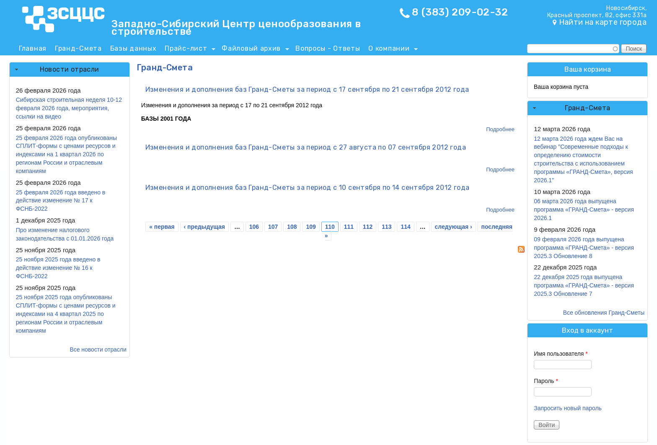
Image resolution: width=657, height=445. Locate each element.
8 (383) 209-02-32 (460, 12)
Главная (33, 48)
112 (367, 226)
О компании (391, 49)
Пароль (546, 381)
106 (254, 226)
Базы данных (133, 48)
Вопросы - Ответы (327, 48)
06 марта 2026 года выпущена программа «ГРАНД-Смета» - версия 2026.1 (584, 209)
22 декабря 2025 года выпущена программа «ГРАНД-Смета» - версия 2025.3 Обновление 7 (584, 285)
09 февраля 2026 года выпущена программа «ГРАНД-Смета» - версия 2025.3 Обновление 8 (584, 247)
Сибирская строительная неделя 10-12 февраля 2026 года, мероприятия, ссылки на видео (69, 108)
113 (386, 226)
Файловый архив (253, 49)
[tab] (69, 69)
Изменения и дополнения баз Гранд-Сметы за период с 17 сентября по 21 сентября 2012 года (307, 89)
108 (292, 226)
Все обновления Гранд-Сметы (604, 312)
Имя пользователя (560, 353)
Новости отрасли (69, 69)
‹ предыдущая (204, 226)
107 (273, 226)
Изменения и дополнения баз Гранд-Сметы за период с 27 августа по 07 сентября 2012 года (305, 147)
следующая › (453, 226)
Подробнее (500, 129)
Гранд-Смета (78, 48)
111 (349, 226)
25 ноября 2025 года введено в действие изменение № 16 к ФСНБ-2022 (58, 267)
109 (311, 226)
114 (405, 226)
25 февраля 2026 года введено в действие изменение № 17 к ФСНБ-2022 (61, 200)
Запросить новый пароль (568, 408)
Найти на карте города (603, 22)
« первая (161, 226)
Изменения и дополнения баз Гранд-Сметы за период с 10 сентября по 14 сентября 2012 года (307, 187)
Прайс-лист (187, 49)
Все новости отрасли (98, 349)
